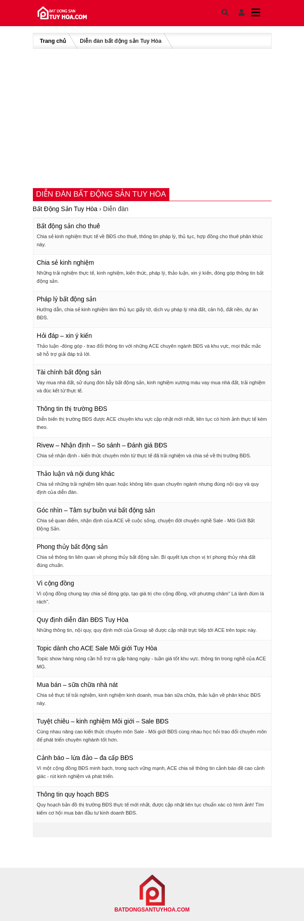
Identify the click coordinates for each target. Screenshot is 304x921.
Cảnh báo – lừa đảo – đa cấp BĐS (85, 757)
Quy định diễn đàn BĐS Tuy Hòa (82, 619)
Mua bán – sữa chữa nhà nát (77, 684)
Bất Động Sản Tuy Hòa (65, 208)
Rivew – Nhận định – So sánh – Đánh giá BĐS (102, 445)
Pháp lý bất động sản (66, 299)
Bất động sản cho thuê (68, 226)
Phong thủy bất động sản (72, 546)
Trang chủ (53, 41)
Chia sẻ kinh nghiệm (65, 262)
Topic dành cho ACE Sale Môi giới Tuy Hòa (97, 648)
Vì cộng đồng (55, 583)
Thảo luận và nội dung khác (76, 473)
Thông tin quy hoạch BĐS (73, 794)
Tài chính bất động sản (69, 372)
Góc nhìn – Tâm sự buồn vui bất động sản (96, 510)
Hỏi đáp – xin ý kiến (64, 335)
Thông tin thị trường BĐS (72, 408)
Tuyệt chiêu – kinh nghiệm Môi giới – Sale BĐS (103, 721)
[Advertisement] (152, 118)
